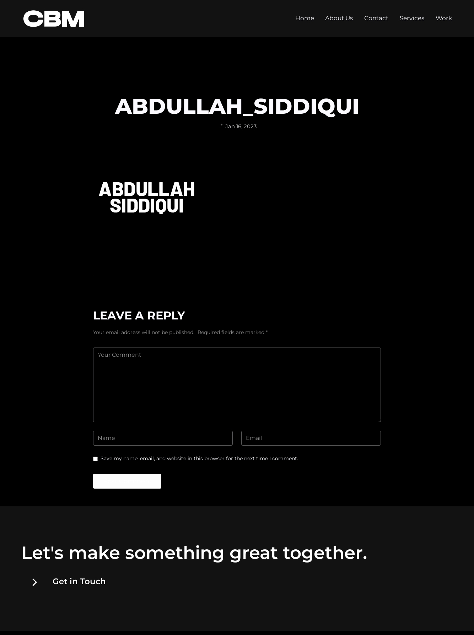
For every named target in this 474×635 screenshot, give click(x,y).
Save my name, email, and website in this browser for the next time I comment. (199, 458)
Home (304, 21)
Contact (376, 21)
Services (412, 21)
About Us (339, 21)
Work (444, 21)
